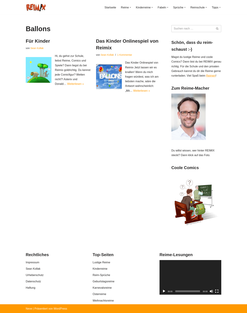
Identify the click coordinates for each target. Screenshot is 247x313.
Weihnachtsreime (103, 300)
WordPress (60, 308)
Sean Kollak (37, 48)
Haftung (30, 287)
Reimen (210, 75)
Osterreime (99, 294)
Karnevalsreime (102, 287)
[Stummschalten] (211, 291)
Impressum (32, 262)
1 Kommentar (124, 54)
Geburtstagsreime (103, 281)
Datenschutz (33, 281)
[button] (130, 7)
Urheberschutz (35, 275)
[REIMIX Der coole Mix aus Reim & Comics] (36, 7)
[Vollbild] (217, 291)
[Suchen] (192, 28)
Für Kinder (38, 41)
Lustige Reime (101, 262)
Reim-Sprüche (101, 275)
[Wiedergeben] (164, 291)
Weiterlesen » (75, 83)
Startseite (110, 7)
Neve (29, 308)
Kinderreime (100, 268)
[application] (190, 277)
